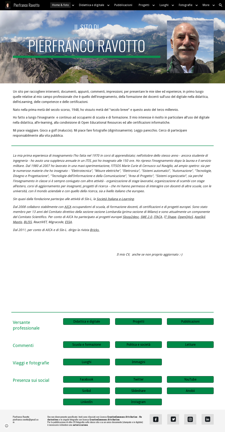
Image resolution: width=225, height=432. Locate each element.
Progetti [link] (144, 5)
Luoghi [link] (164, 5)
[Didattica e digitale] (86, 321)
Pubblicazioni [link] (123, 5)
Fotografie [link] (185, 5)
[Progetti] (138, 321)
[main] (86, 27)
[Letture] (190, 344)
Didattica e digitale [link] (91, 5)
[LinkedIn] (86, 402)
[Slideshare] (138, 391)
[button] (220, 5)
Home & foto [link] (60, 5)
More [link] (205, 5)
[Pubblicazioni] (190, 321)
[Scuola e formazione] (86, 344)
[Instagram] (138, 402)
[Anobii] (190, 391)
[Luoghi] (86, 362)
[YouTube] (190, 379)
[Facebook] (86, 379)
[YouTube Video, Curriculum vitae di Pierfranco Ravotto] (60, 278)
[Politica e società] (138, 344)
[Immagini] (138, 362)
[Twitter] (138, 379)
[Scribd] (86, 391)
